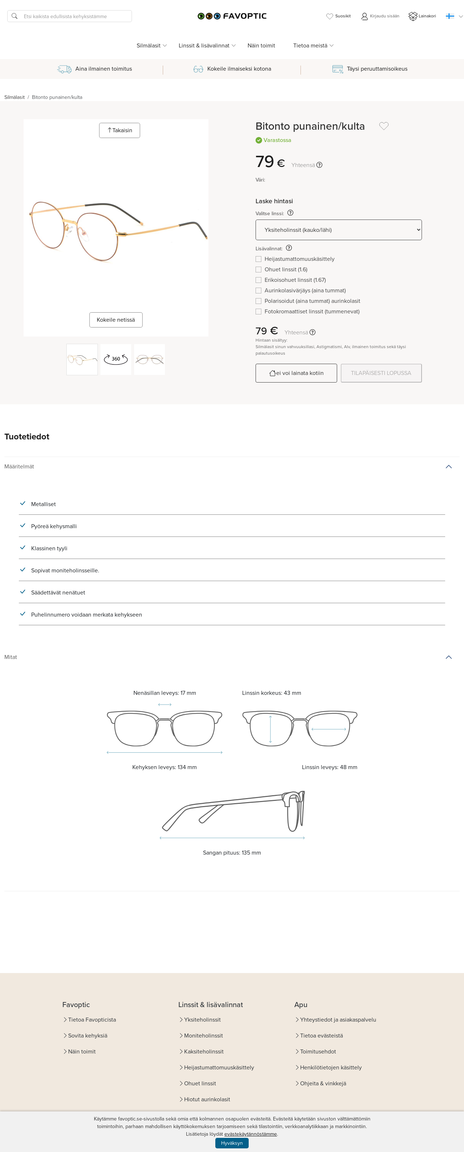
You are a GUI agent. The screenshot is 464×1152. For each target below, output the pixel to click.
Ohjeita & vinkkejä (323, 1083)
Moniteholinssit (203, 1035)
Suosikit (338, 16)
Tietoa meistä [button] (310, 45)
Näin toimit (261, 45)
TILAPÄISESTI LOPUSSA (381, 373)
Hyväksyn (232, 1143)
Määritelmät (19, 466)
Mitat (10, 657)
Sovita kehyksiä (87, 1035)
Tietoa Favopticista (92, 1019)
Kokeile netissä (116, 320)
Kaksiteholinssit (204, 1051)
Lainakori (422, 16)
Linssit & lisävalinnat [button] (204, 45)
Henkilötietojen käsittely (331, 1067)
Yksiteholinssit (202, 1019)
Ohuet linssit (200, 1083)
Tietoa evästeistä (321, 1035)
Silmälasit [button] (149, 45)
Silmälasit (14, 97)
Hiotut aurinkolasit (207, 1099)
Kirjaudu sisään (379, 16)
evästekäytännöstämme (250, 1134)
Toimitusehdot (318, 1051)
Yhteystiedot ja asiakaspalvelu (338, 1019)
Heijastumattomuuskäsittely (219, 1067)
